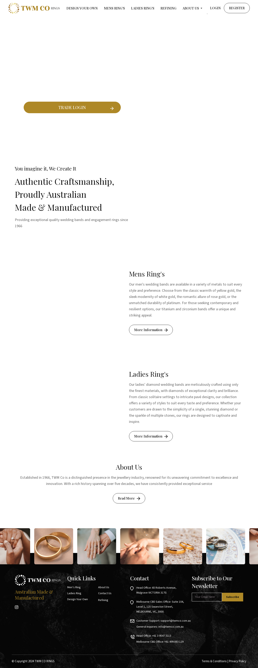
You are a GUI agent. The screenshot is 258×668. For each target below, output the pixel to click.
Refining (168, 8)
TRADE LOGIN (72, 107)
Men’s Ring (74, 587)
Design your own (82, 8)
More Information (148, 330)
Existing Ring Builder (72, 123)
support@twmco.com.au (175, 621)
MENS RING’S (114, 8)
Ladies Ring (74, 593)
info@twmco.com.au (171, 627)
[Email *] (207, 597)
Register (237, 8)
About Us (103, 587)
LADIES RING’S (142, 8)
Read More (126, 498)
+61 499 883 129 (174, 642)
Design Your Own (77, 599)
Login (215, 8)
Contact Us (105, 593)
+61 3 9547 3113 (161, 636)
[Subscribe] (232, 597)
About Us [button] (191, 8)
